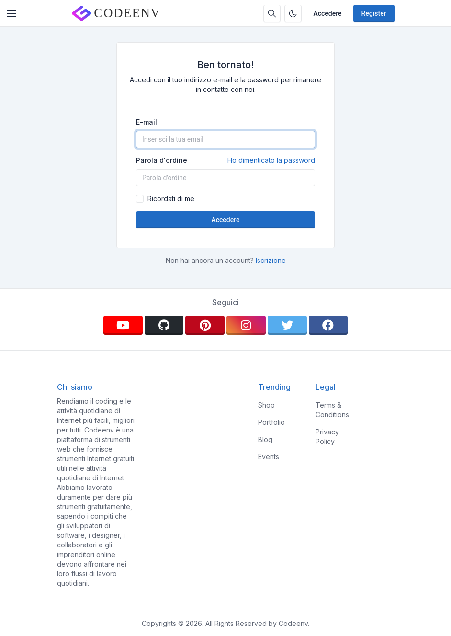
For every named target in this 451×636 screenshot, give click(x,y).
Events (268, 457)
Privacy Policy (327, 436)
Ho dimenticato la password (271, 160)
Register (373, 13)
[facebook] (328, 325)
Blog (265, 439)
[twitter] (287, 325)
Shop (266, 405)
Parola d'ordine (225, 160)
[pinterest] (205, 325)
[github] (164, 325)
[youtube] (123, 325)
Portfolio (271, 422)
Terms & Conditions (332, 410)
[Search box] (272, 13)
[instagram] (246, 325)
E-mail (146, 122)
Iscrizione (271, 260)
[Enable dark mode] (293, 13)
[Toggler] (11, 13)
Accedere (327, 13)
